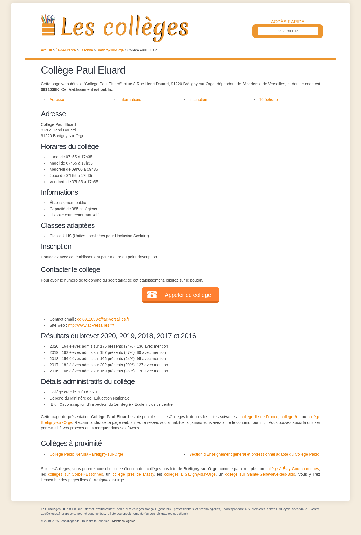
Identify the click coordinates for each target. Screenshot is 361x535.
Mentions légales (123, 521)
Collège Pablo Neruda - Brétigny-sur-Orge (86, 454)
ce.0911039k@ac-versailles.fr (103, 319)
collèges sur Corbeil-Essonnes (75, 474)
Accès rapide (287, 22)
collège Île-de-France (259, 417)
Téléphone (268, 99)
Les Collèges (180, 28)
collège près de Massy (133, 474)
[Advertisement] (247, 147)
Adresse (57, 99)
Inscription (198, 99)
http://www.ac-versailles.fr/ (91, 325)
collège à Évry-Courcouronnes (292, 468)
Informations (130, 99)
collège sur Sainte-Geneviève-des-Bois (260, 474)
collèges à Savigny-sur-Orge (190, 474)
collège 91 (290, 417)
